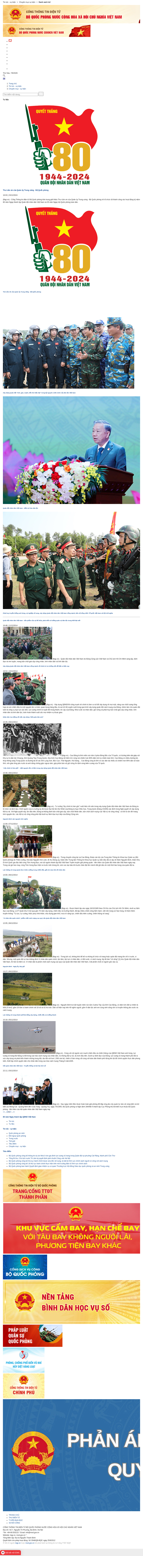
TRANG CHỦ (14, 1515)
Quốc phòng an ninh (17, 1133)
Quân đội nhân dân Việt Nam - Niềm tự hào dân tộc (20, 508)
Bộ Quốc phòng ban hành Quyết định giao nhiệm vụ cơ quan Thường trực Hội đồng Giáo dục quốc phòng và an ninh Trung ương (59, 1166)
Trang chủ (13, 84)
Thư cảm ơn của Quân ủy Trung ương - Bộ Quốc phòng (25, 190)
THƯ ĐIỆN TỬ (14, 1518)
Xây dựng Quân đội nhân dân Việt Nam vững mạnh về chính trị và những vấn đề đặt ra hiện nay (36, 666)
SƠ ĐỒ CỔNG (14, 1523)
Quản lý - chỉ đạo (16, 53)
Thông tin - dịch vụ (17, 63)
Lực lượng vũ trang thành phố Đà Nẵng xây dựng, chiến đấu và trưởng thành (29, 1015)
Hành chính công (17, 56)
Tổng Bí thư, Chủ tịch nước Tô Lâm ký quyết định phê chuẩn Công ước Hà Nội (39, 1158)
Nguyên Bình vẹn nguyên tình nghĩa (15, 819)
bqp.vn (18, 1543)
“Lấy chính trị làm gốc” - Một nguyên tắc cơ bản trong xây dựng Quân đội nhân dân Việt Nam (35, 768)
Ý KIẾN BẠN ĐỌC (16, 1520)
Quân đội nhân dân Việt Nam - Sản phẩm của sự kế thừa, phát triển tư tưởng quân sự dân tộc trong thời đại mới (41, 620)
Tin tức (11, 1121)
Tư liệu (11, 1124)
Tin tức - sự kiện (16, 44)
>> (14, 1112)
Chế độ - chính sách (18, 60)
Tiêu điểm (12, 1144)
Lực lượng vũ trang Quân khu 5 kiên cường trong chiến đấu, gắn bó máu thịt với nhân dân (34, 870)
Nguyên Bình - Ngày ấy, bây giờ (14, 966)
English (12, 68)
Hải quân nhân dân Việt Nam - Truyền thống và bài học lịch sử (24, 1066)
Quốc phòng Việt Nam (18, 50)
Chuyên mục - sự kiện (17, 89)
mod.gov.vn (29, 1543)
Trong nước (13, 1138)
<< (4, 1112)
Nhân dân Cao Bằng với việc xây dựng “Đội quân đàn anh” (23, 717)
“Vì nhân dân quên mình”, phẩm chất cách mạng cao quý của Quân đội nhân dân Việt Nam (34, 918)
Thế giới (12, 1141)
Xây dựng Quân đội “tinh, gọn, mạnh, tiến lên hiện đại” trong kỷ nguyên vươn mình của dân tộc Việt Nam (39, 393)
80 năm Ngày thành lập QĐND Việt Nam (19, 1117)
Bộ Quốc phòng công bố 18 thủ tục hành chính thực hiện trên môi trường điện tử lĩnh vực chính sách (48, 1164)
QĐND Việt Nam (15, 47)
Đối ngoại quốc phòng (17, 1136)
